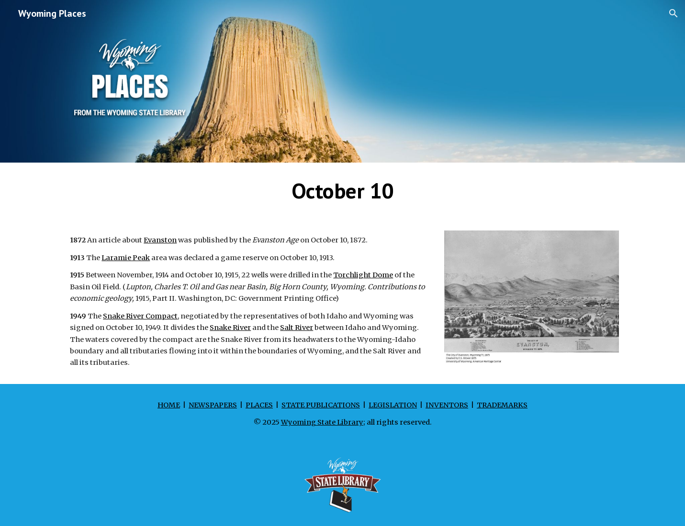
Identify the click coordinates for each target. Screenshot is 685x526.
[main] (342, 191)
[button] (673, 13)
